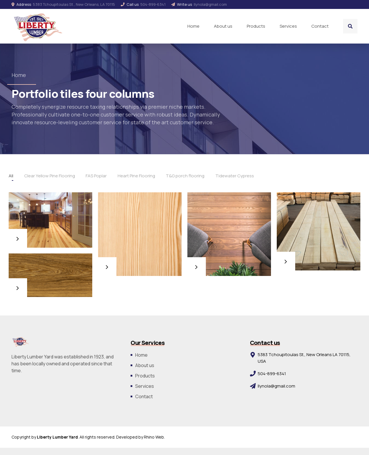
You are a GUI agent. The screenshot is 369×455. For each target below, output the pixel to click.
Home (193, 26)
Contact (320, 26)
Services (288, 26)
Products (256, 26)
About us (223, 26)
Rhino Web (154, 437)
